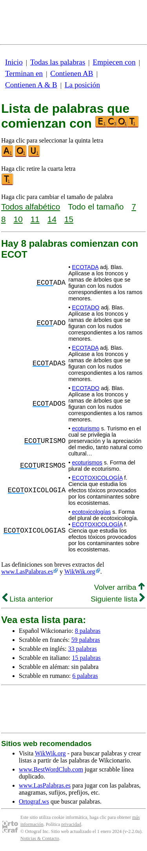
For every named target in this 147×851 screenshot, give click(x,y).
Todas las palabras (57, 62)
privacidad (71, 824)
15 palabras (86, 657)
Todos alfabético (30, 206)
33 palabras (82, 648)
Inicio (14, 62)
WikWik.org (79, 571)
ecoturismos (87, 462)
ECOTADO (85, 307)
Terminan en (24, 73)
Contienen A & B (31, 85)
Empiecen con (114, 62)
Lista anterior (27, 599)
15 (68, 219)
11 (35, 219)
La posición (82, 85)
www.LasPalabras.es (27, 571)
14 (51, 219)
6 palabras (85, 675)
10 (18, 219)
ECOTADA (85, 267)
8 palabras (87, 630)
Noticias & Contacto (39, 838)
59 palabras (85, 639)
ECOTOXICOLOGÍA (97, 478)
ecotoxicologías (91, 512)
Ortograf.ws (34, 801)
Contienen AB (71, 73)
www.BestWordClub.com (51, 769)
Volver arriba (119, 587)
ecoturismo (85, 428)
